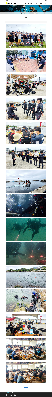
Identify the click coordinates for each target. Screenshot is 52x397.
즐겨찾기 (7, 0)
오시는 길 (13, 392)
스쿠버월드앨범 (20, 13)
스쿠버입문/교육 (30, 3)
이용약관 (11, 392)
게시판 (46, 3)
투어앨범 (28, 13)
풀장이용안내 (36, 3)
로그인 (43, 0)
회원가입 (46, 0)
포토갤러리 (41, 3)
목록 (26, 387)
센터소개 (25, 3)
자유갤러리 (32, 13)
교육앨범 (25, 13)
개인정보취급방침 (7, 392)
